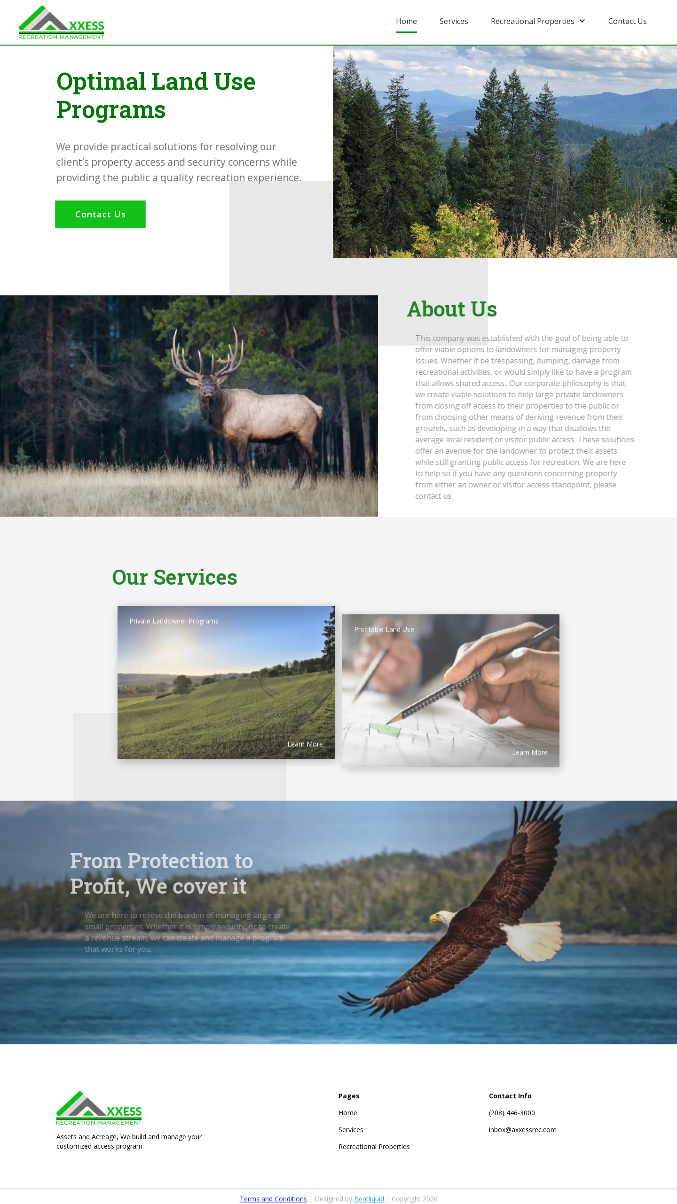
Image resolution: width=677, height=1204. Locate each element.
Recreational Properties (374, 1146)
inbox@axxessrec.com (523, 1129)
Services (350, 1129)
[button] (538, 20)
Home (347, 1112)
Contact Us (98, 214)
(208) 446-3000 (512, 1112)
